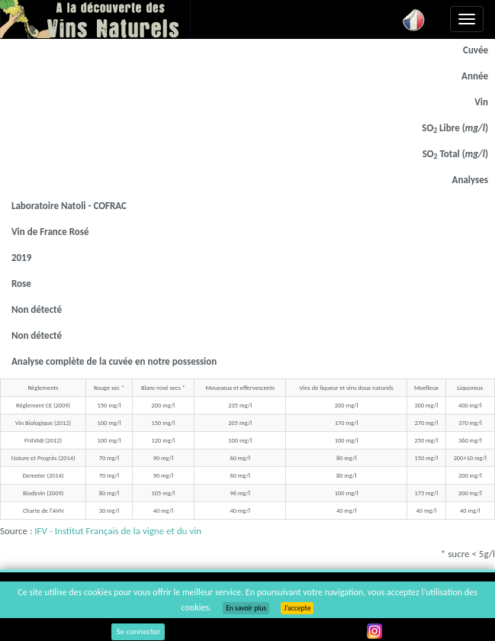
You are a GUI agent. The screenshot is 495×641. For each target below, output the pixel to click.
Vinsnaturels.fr (95, 19)
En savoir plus (246, 608)
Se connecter (138, 631)
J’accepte (297, 608)
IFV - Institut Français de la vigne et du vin (117, 530)
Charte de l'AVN (43, 510)
